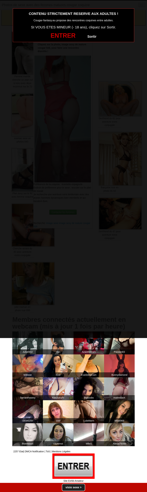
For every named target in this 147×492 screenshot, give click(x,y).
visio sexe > (74, 487)
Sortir (91, 36)
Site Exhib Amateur (73, 480)
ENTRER (63, 35)
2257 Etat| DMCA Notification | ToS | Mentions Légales (41, 451)
